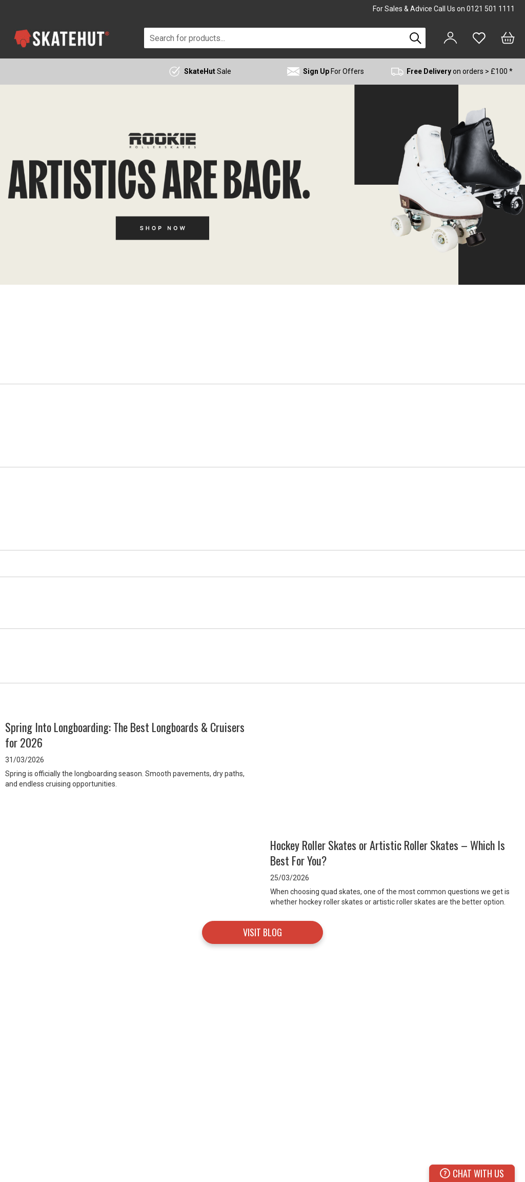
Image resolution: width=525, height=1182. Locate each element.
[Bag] (508, 38)
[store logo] (61, 38)
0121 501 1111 (491, 9)
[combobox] (275, 38)
